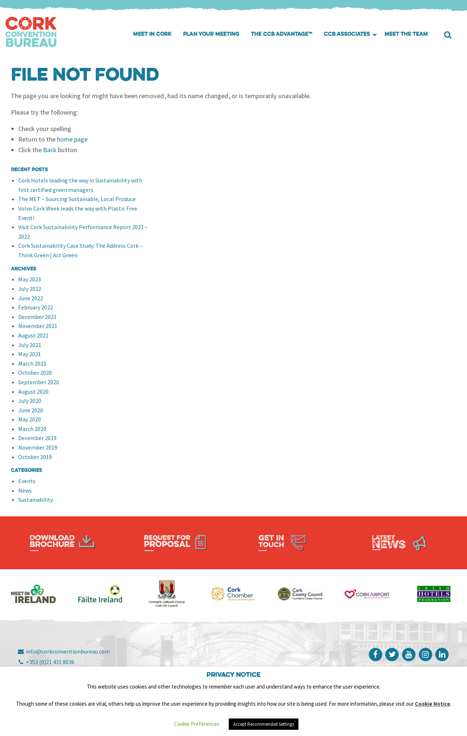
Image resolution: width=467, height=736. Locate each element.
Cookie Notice (432, 703)
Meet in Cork (152, 34)
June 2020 (30, 410)
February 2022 (35, 307)
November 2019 (37, 447)
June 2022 (30, 298)
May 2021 (29, 354)
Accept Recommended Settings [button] (263, 724)
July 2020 (29, 400)
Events (26, 481)
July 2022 (29, 288)
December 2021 (37, 316)
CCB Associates (347, 34)
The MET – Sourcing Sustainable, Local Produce (77, 199)
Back (50, 150)
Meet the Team (406, 34)
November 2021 (37, 326)
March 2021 (32, 363)
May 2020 (29, 419)
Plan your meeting (211, 34)
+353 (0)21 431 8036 (45, 662)
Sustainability (35, 499)
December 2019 (37, 438)
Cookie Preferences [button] (197, 723)
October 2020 (35, 372)
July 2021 (29, 344)
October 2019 (35, 457)
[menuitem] (152, 34)
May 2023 (29, 279)
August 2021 (33, 335)
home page (72, 139)
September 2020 (38, 382)
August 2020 (33, 391)
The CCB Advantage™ (281, 34)
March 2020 (32, 428)
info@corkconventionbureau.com (63, 651)
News (25, 490)
